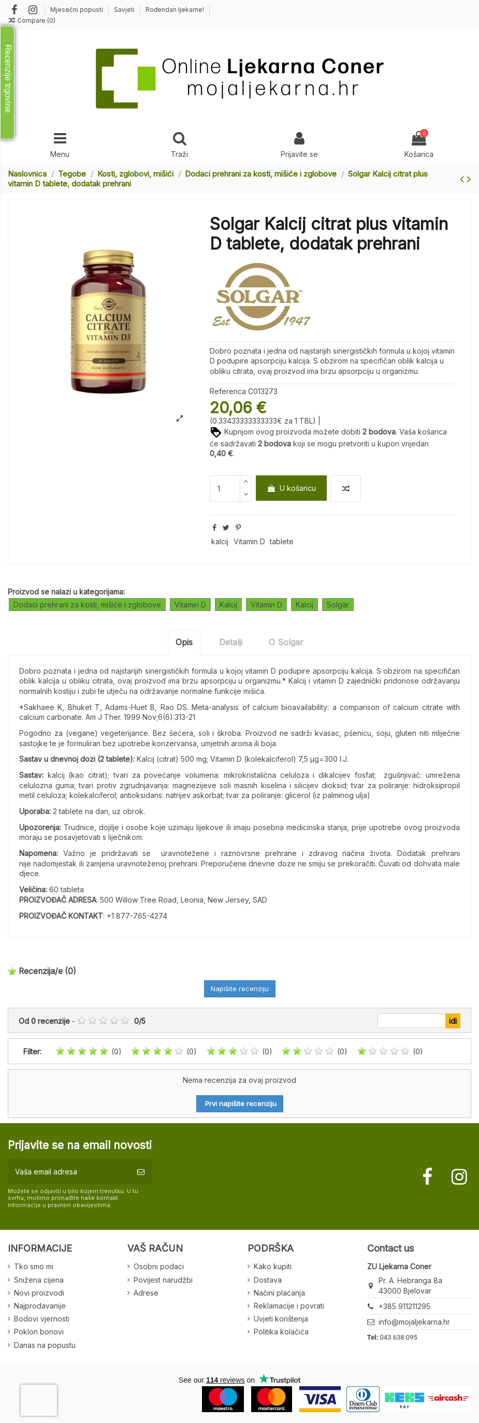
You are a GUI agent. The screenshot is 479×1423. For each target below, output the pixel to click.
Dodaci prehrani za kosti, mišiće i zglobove (87, 604)
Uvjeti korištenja (281, 1318)
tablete (282, 541)
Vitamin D (249, 541)
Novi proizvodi (39, 1292)
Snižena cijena (39, 1279)
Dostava (268, 1279)
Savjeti (125, 9)
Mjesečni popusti (77, 9)
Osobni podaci (159, 1266)
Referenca (228, 391)
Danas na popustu (45, 1345)
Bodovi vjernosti (41, 1318)
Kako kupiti (273, 1266)
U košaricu (291, 488)
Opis (184, 642)
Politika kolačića (281, 1331)
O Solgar (286, 642)
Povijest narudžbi (163, 1279)
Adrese (146, 1292)
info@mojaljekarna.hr (414, 1321)
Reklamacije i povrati (289, 1305)
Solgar (338, 604)
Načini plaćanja (279, 1292)
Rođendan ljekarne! (175, 9)
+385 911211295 (404, 1306)
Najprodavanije (40, 1305)
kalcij (219, 541)
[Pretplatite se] (141, 1171)
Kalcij (228, 604)
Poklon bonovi (39, 1331)
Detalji (230, 642)
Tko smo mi (33, 1266)
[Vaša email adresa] (69, 1171)
